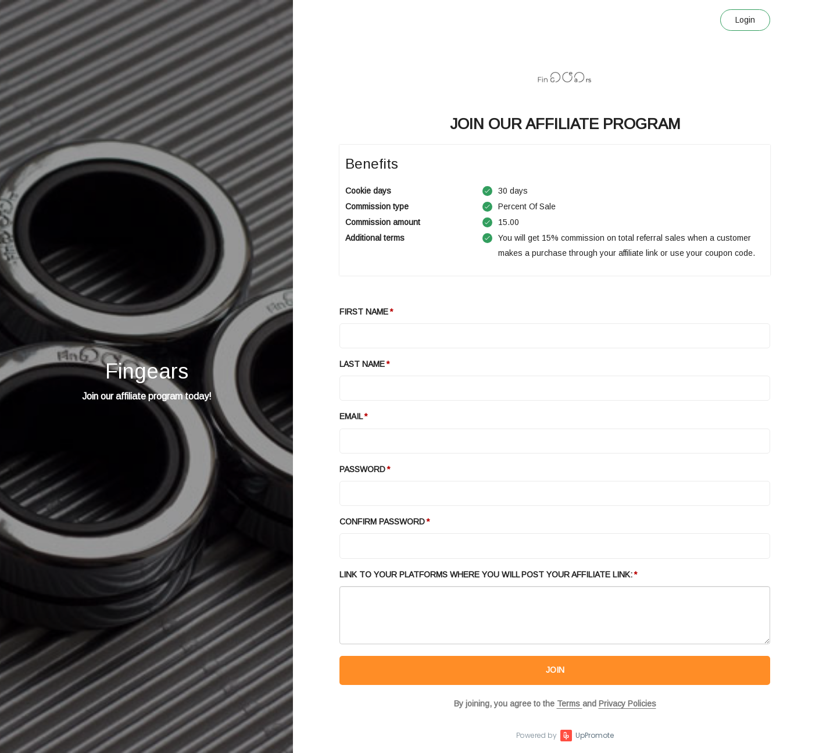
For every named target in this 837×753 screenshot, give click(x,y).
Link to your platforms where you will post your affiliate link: (485, 574)
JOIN (555, 670)
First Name (363, 311)
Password (362, 469)
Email (351, 416)
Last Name (362, 364)
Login (745, 19)
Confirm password (382, 521)
